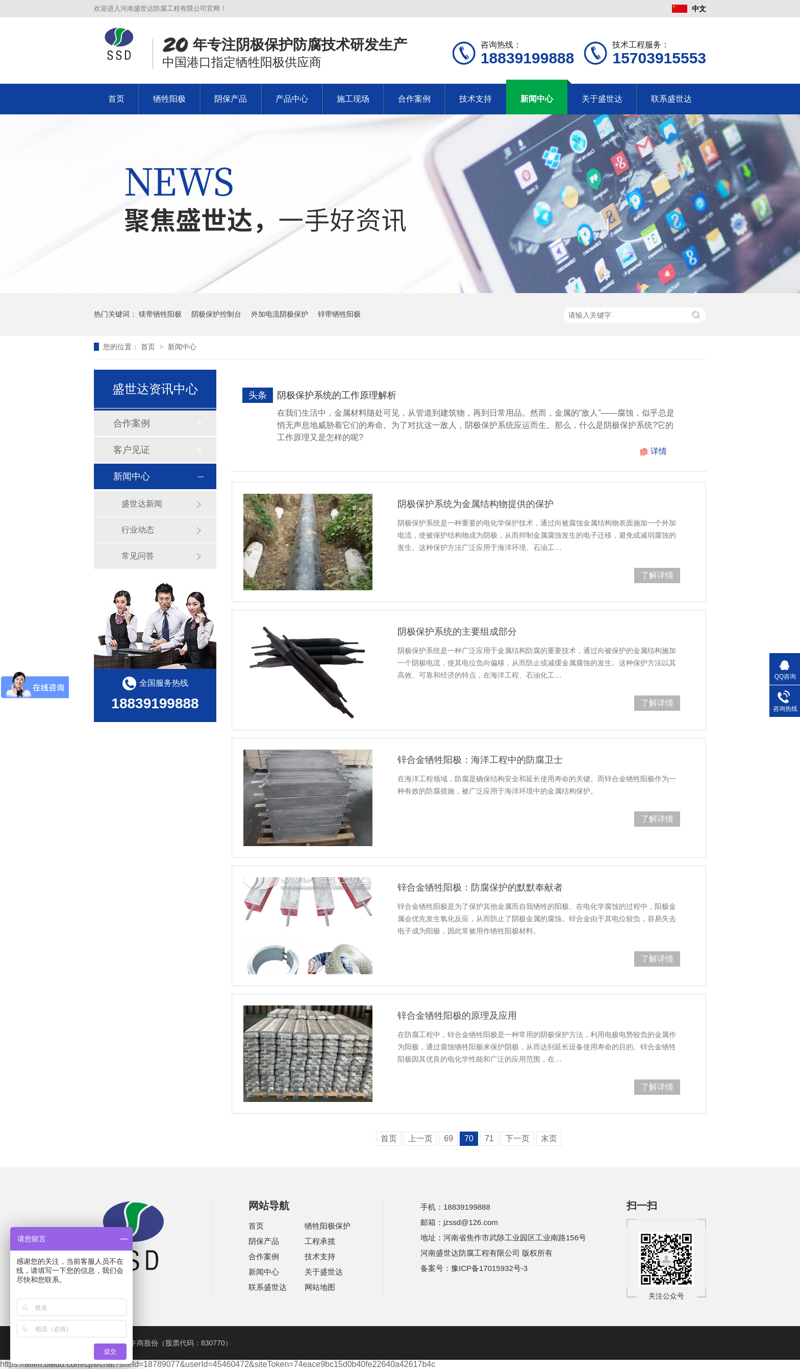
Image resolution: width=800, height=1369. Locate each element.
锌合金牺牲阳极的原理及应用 (457, 1016)
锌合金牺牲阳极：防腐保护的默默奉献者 (480, 887)
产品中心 (292, 98)
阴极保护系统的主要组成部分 (457, 632)
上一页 (420, 1138)
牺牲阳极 (169, 98)
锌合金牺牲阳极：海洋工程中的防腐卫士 (480, 760)
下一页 (517, 1138)
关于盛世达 (602, 98)
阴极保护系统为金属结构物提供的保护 (475, 504)
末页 (549, 1138)
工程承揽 (320, 1241)
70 (468, 1138)
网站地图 (320, 1287)
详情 (659, 451)
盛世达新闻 (141, 503)
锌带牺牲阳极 (339, 314)
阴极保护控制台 (216, 314)
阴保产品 (230, 98)
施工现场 (353, 98)
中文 (689, 9)
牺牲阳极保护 (328, 1225)
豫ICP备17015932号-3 (489, 1268)
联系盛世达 (671, 98)
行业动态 (137, 529)
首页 (116, 98)
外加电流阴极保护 (279, 314)
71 (489, 1138)
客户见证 (131, 450)
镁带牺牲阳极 (160, 314)
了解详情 (657, 575)
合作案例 (414, 98)
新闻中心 (536, 98)
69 (448, 1138)
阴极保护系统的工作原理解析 (336, 395)
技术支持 (475, 98)
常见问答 (137, 555)
